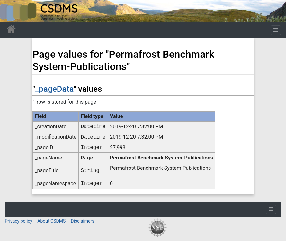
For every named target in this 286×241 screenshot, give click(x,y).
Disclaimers (82, 221)
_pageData (54, 89)
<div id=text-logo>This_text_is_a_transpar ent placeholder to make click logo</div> (10, 11)
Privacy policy (18, 221)
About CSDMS (51, 221)
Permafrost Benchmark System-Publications (161, 158)
